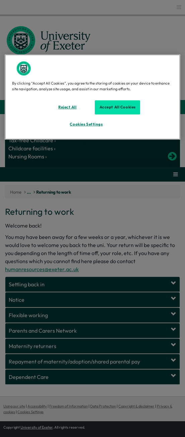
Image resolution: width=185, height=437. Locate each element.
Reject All (67, 107)
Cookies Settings (86, 124)
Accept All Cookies (118, 107)
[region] (92, 97)
